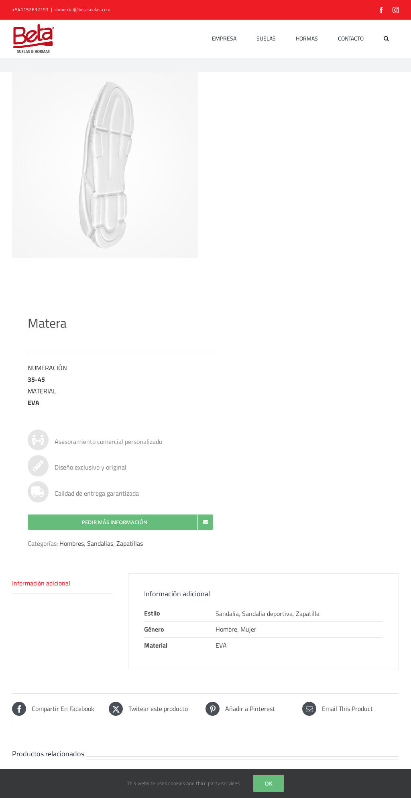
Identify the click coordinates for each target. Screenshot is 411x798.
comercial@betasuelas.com (82, 9)
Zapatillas (129, 546)
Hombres (71, 546)
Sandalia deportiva (267, 617)
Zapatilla (307, 617)
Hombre (226, 632)
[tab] (62, 587)
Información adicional (41, 586)
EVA (221, 648)
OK (269, 783)
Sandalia (227, 617)
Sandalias (100, 546)
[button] (386, 38)
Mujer (248, 632)
